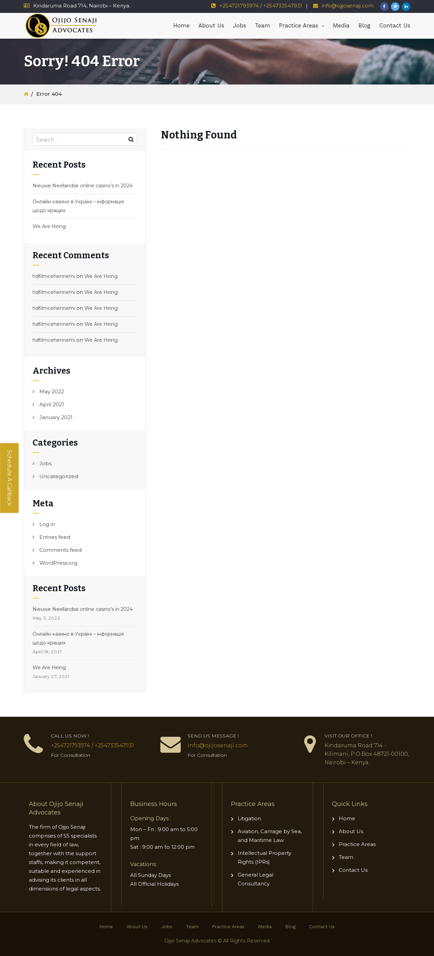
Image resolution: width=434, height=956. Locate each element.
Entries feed (54, 537)
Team (262, 25)
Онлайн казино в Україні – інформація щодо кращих (78, 206)
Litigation (249, 818)
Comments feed (60, 550)
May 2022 (51, 391)
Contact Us (394, 25)
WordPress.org (58, 563)
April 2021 (51, 404)
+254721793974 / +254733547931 (260, 5)
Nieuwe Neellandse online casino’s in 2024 (83, 186)
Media (341, 25)
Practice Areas (298, 25)
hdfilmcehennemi (54, 276)
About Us (211, 25)
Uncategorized (58, 476)
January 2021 (56, 417)
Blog (364, 25)
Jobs (239, 25)
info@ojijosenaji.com (347, 5)
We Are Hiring (49, 226)
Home (181, 25)
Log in (47, 524)
